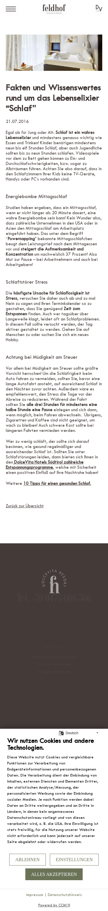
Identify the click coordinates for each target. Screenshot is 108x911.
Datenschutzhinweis (65, 895)
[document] (54, 794)
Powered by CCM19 (54, 905)
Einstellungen (74, 859)
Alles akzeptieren (54, 874)
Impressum (34, 895)
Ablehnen (27, 859)
